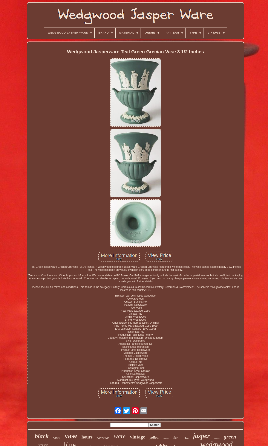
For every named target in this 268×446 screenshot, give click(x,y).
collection (103, 438)
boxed (166, 438)
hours (86, 437)
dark (176, 438)
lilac (186, 438)
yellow (154, 437)
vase (70, 436)
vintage (137, 437)
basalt (56, 438)
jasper (201, 436)
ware (120, 436)
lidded (216, 438)
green (230, 437)
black (42, 436)
